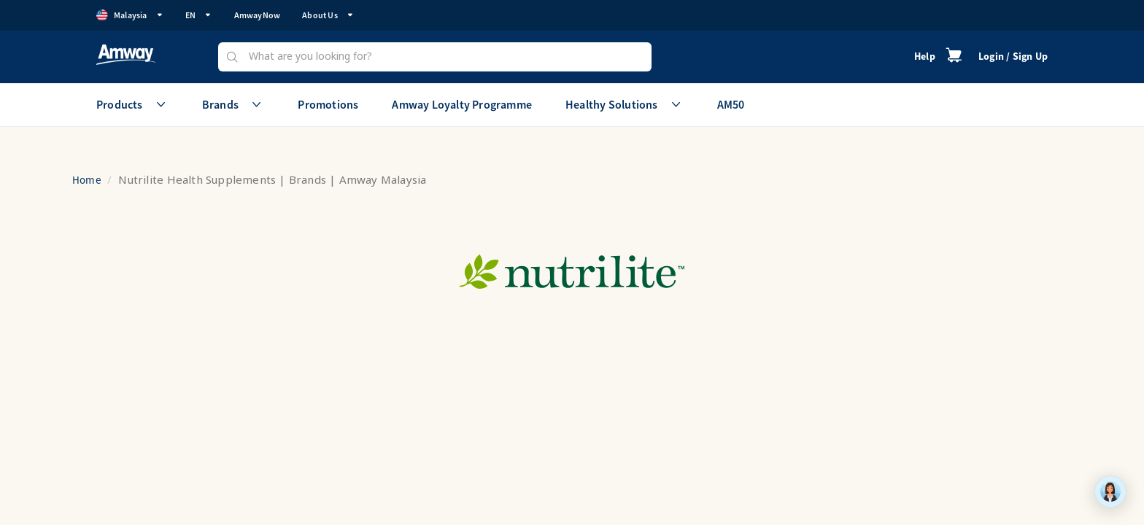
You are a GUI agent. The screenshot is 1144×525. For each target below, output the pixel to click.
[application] (1110, 491)
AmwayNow (257, 14)
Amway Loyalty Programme (462, 104)
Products (132, 104)
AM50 (731, 104)
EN (198, 14)
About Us (328, 14)
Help (924, 56)
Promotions (328, 104)
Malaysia (129, 15)
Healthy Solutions (624, 104)
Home (86, 180)
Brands (233, 104)
